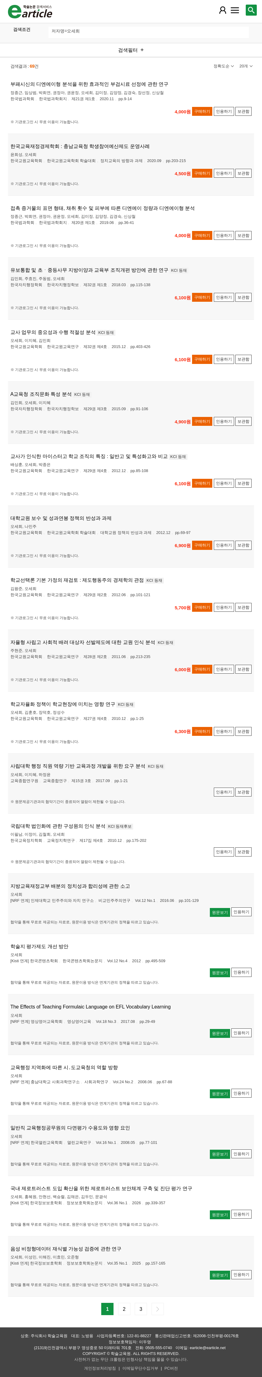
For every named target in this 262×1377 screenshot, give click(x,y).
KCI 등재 (179, 270)
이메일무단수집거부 (140, 1368)
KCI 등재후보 (120, 826)
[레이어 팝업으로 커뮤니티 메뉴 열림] (235, 10)
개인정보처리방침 (100, 1368)
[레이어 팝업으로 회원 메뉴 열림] (222, 10)
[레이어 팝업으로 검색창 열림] (251, 10)
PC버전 (171, 1368)
